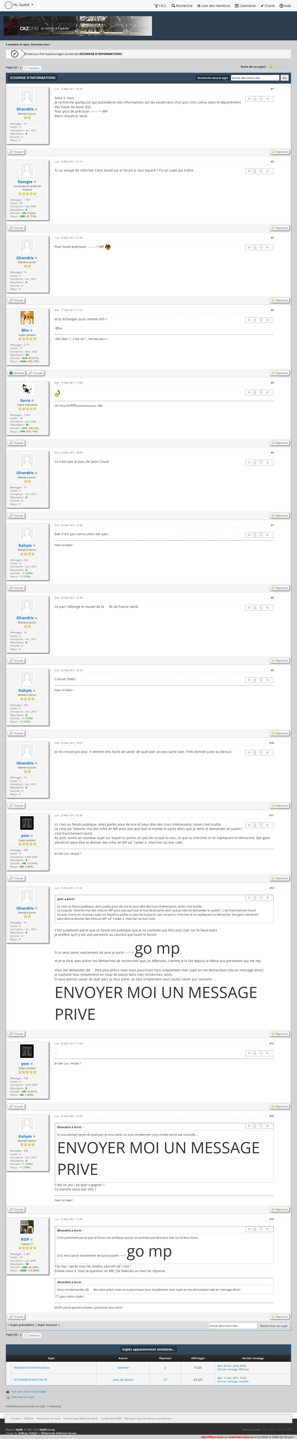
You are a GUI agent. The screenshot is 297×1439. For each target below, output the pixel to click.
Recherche (182, 5)
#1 (272, 89)
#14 (271, 1116)
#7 (272, 525)
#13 (271, 1043)
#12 (271, 888)
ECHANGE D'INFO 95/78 (30, 1379)
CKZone (33, 54)
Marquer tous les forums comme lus (148, 1418)
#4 (272, 310)
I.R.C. (161, 5)
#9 (272, 670)
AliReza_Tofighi (27, 1433)
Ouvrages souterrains (88, 54)
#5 (272, 382)
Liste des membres (213, 5)
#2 (272, 161)
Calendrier (245, 5)
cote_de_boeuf (123, 1379)
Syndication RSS (111, 1418)
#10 (271, 743)
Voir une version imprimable (28, 1391)
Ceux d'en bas (56, 54)
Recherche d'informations (32, 1367)
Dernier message (227, 1369)
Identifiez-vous (212, 1437)
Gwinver (123, 1367)
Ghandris (25, 109)
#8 (272, 597)
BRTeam (244, 1369)
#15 (271, 1219)
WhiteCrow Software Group (58, 1433)
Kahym (25, 545)
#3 (272, 237)
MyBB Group (47, 1429)
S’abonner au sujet (22, 1397)
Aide (285, 5)
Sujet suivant (47, 1325)
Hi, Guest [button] (17, 4)
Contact (16, 1418)
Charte (268, 5)
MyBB (19, 1429)
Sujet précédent (22, 1325)
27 (165, 1379)
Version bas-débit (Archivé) (80, 1418)
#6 (272, 452)
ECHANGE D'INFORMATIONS (130, 54)
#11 (271, 815)
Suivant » (34, 68)
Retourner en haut (48, 1418)
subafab (244, 1381)
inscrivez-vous (239, 1437)
